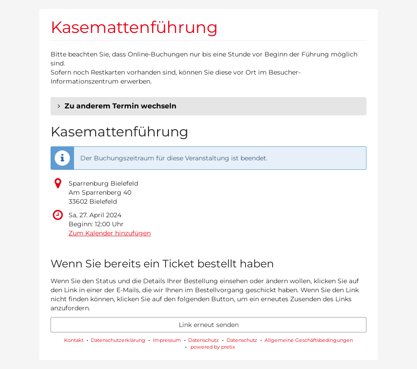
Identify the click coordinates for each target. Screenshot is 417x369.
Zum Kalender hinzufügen (110, 233)
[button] (208, 106)
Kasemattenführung (134, 27)
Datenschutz (203, 340)
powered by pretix (212, 347)
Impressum (167, 340)
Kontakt (73, 340)
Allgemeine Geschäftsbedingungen (308, 340)
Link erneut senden (209, 325)
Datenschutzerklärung (118, 340)
